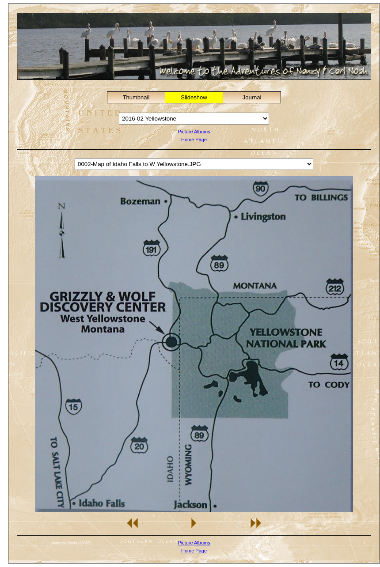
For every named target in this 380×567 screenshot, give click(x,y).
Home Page (194, 139)
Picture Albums (194, 131)
